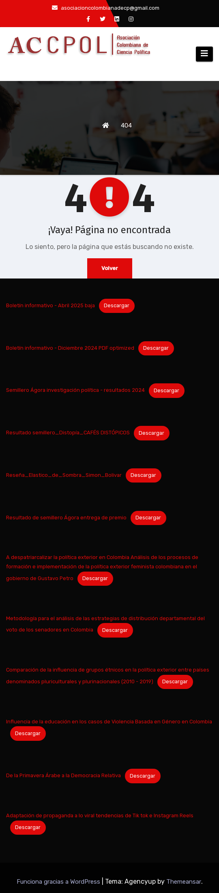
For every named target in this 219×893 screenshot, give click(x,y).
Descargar (116, 305)
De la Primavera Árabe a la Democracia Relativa (63, 776)
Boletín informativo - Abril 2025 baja (50, 305)
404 (126, 125)
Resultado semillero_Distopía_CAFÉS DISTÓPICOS (68, 433)
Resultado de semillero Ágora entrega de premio (66, 518)
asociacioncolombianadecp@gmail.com (105, 8)
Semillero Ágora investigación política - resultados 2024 (75, 390)
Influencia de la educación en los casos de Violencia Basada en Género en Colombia (109, 722)
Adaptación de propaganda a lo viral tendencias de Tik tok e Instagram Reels (99, 815)
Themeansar (183, 881)
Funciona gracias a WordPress (59, 881)
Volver (109, 268)
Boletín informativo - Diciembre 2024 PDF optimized (70, 348)
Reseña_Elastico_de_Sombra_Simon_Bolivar (64, 475)
